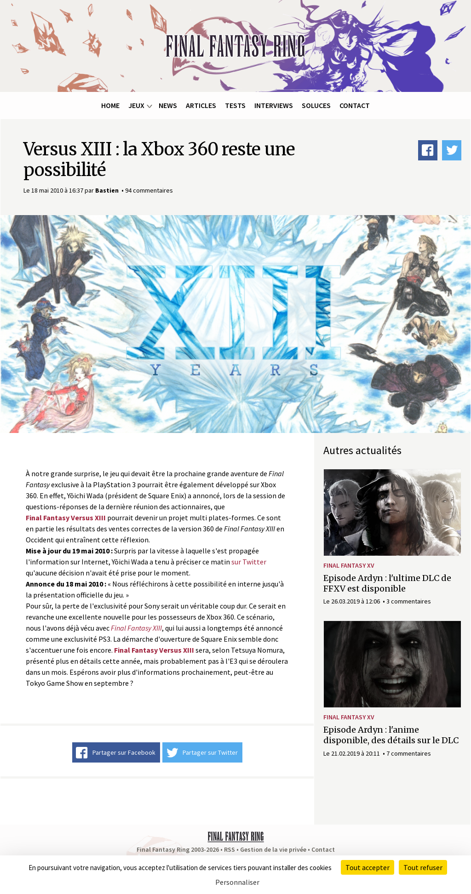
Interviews (273, 105)
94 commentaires (149, 190)
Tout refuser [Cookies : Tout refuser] (422, 867)
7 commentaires (408, 753)
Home (110, 105)
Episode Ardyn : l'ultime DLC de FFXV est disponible (387, 583)
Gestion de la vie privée (273, 849)
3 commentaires (408, 601)
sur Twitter (248, 561)
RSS (229, 849)
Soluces (316, 105)
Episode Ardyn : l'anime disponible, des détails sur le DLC (391, 735)
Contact (354, 105)
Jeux (136, 105)
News (168, 105)
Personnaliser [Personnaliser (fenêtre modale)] (237, 882)
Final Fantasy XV (348, 565)
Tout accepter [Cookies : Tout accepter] (367, 867)
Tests (235, 105)
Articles (201, 105)
